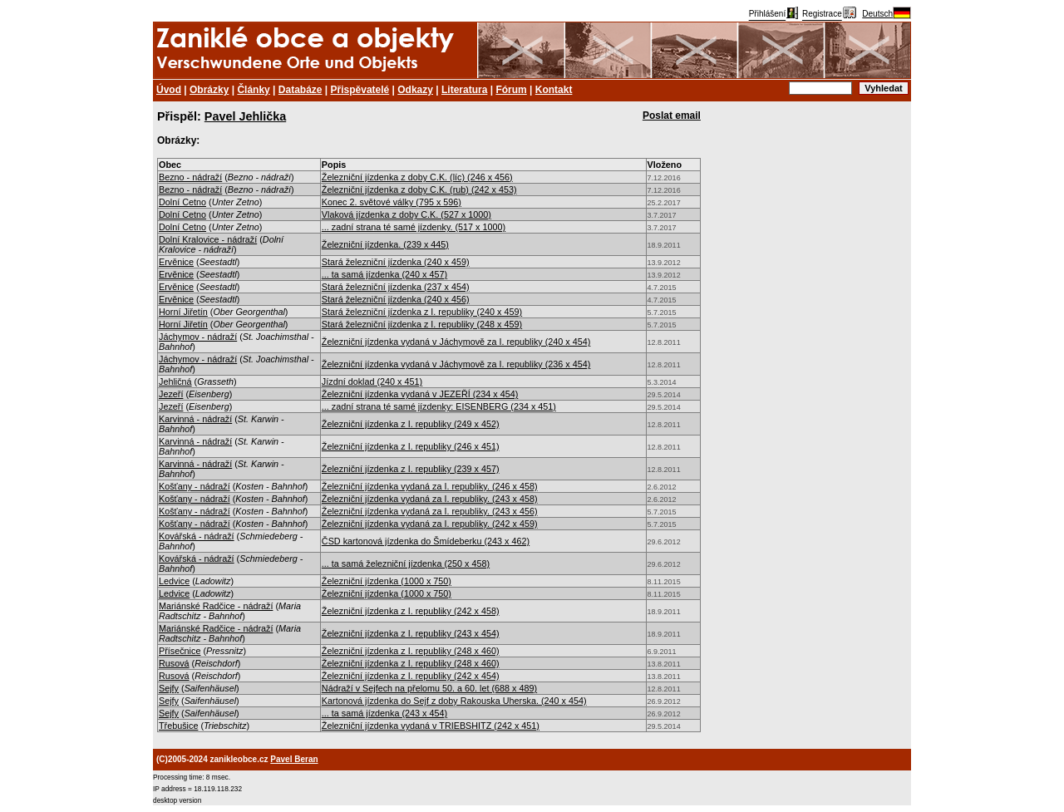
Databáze (300, 90)
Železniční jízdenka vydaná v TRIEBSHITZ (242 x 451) (430, 726)
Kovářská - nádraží (196, 536)
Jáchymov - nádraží (198, 337)
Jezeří (171, 394)
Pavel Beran (294, 759)
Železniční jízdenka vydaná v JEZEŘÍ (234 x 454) (420, 394)
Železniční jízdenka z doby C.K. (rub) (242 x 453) (419, 189)
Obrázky (209, 90)
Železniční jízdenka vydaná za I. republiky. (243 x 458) (430, 499)
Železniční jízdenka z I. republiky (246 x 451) (411, 446)
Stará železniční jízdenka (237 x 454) (396, 287)
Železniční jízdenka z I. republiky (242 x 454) (411, 676)
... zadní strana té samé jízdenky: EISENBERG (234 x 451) (439, 406)
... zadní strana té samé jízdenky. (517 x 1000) (413, 227)
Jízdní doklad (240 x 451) (372, 381)
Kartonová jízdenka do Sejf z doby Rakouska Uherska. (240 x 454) (454, 701)
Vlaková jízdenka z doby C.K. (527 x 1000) (406, 214)
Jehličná (175, 381)
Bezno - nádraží (190, 177)
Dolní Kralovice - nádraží (208, 239)
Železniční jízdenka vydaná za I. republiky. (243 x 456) (430, 511)
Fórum (510, 90)
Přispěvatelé (360, 90)
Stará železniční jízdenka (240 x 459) (396, 262)
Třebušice (178, 726)
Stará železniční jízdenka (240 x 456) (396, 299)
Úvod (168, 90)
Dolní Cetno (182, 202)
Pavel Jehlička (245, 116)
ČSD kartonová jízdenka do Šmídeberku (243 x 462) (426, 541)
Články (253, 90)
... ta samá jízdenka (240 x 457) (384, 274)
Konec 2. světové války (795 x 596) (391, 202)
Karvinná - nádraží (195, 419)
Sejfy (169, 688)
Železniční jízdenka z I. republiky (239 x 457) (411, 469)
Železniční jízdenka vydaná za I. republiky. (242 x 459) (430, 524)
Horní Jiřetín (183, 312)
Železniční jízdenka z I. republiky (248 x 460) (411, 651)
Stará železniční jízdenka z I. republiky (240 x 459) (422, 312)
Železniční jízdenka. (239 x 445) (385, 244)
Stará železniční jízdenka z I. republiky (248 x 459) (422, 324)
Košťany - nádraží (194, 486)
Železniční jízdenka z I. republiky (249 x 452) (411, 424)
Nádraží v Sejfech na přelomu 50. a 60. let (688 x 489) (429, 688)
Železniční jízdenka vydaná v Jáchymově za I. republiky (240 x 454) (456, 342)
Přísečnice (179, 651)
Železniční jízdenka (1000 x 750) (386, 581)
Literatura (464, 90)
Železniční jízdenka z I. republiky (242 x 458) (411, 611)
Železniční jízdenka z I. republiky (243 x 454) (411, 633)
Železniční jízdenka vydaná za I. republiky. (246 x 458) (430, 486)
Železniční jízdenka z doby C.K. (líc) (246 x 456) (417, 177)
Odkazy (415, 90)
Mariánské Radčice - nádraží (216, 606)
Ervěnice (176, 262)
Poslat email (672, 115)
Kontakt (554, 90)
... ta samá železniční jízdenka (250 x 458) (406, 563)
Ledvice (174, 581)
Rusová (174, 663)
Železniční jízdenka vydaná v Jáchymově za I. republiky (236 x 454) (456, 364)
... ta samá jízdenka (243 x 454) (384, 713)
